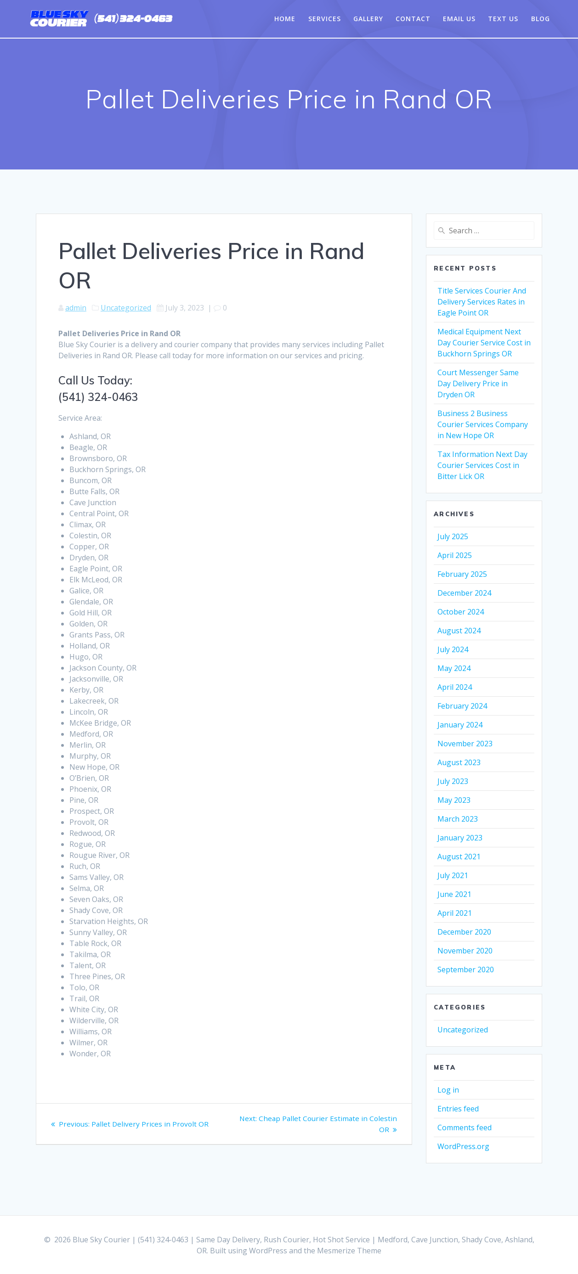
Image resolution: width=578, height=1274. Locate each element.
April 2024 (454, 687)
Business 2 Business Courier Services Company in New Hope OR (482, 424)
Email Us (459, 18)
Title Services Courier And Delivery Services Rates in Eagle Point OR (481, 302)
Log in (448, 1090)
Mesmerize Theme (349, 1251)
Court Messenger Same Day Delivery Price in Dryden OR (478, 383)
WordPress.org (463, 1146)
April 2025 (454, 555)
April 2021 (454, 913)
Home (284, 18)
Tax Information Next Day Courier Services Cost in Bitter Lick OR (482, 465)
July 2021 (452, 875)
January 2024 (459, 725)
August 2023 (459, 762)
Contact (413, 18)
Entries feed (458, 1109)
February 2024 (462, 706)
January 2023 (459, 838)
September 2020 (465, 969)
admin (75, 308)
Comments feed (464, 1127)
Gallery (368, 18)
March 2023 (457, 819)
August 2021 (459, 856)
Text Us (503, 18)
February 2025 (462, 574)
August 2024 (459, 631)
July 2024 (452, 649)
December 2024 (464, 593)
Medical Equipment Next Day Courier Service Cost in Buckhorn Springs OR (484, 343)
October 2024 (460, 612)
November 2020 (465, 951)
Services (324, 18)
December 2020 (464, 932)
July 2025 (452, 536)
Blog (540, 18)
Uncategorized (126, 308)
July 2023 (452, 781)
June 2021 (454, 894)
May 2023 (453, 800)
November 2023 (465, 743)
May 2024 (453, 668)
